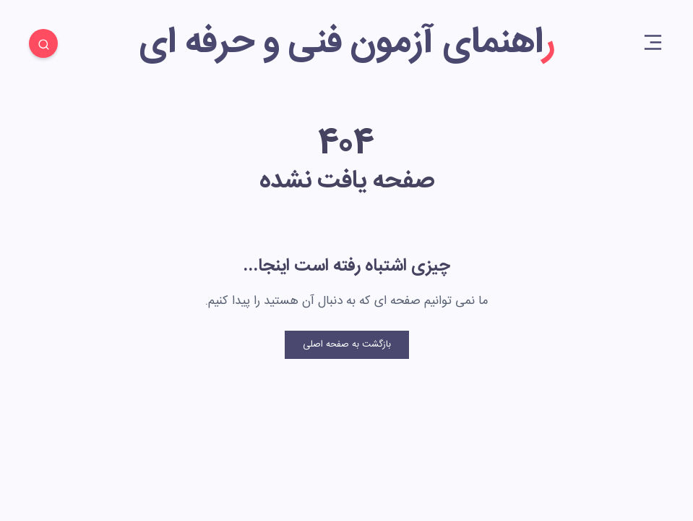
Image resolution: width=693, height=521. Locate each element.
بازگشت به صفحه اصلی (347, 344)
